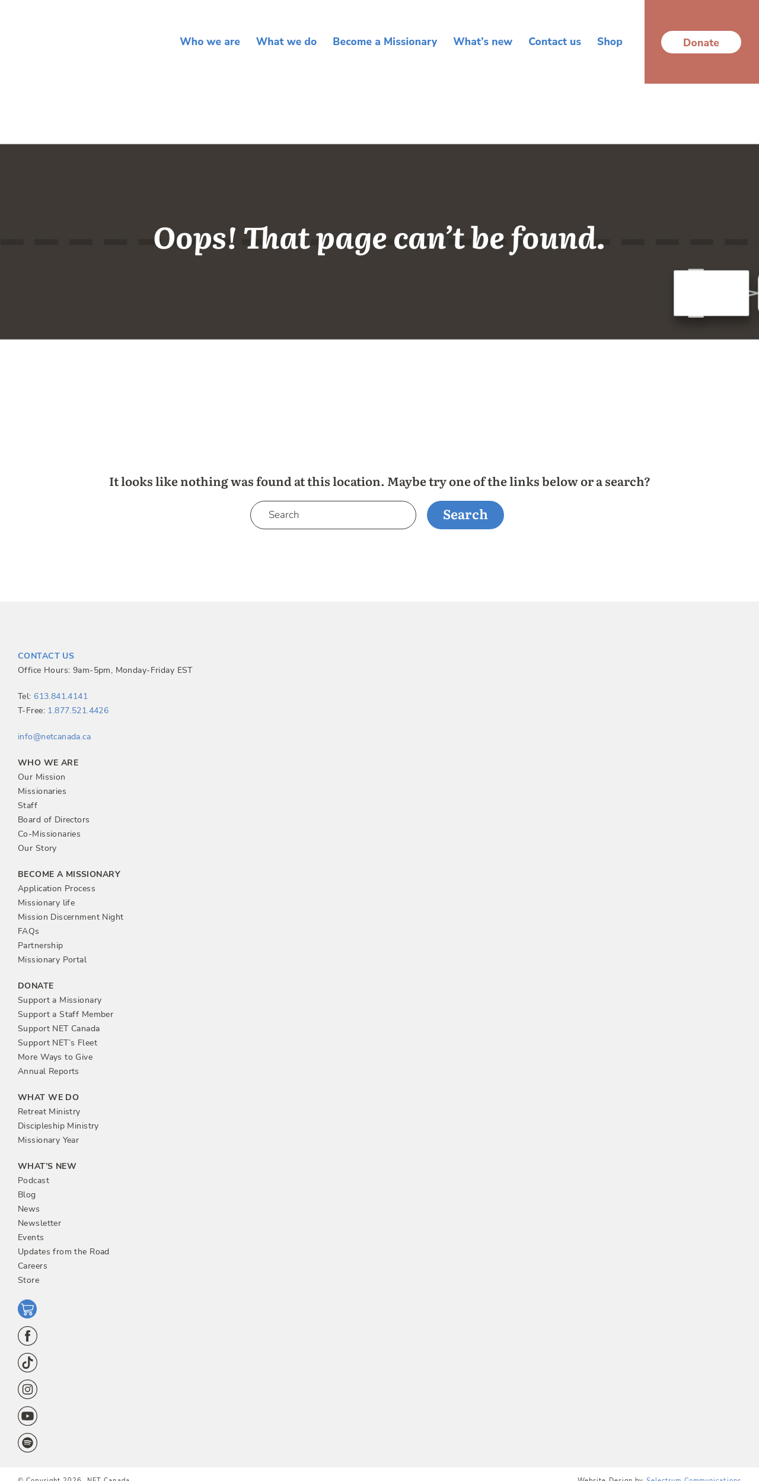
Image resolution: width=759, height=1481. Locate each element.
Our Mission (42, 777)
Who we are (210, 41)
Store (28, 1280)
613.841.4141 (61, 696)
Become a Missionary (385, 41)
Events (31, 1237)
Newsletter (39, 1223)
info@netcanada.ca (54, 736)
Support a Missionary (59, 1000)
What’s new (482, 41)
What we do (286, 41)
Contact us (554, 41)
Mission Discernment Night (71, 917)
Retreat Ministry (49, 1111)
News (29, 1209)
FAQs (29, 931)
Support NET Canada (59, 1028)
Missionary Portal (52, 959)
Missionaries (42, 791)
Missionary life (46, 902)
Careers (32, 1266)
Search (465, 513)
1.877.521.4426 (78, 710)
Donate (701, 43)
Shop (610, 41)
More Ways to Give (55, 1057)
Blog (27, 1194)
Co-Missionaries (49, 834)
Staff (27, 805)
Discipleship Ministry (58, 1126)
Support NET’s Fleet (57, 1042)
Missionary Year (48, 1140)
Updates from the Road (64, 1251)
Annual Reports (48, 1071)
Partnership (40, 945)
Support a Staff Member (65, 1014)
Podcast (33, 1180)
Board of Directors (54, 819)
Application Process (56, 888)
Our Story (37, 848)
